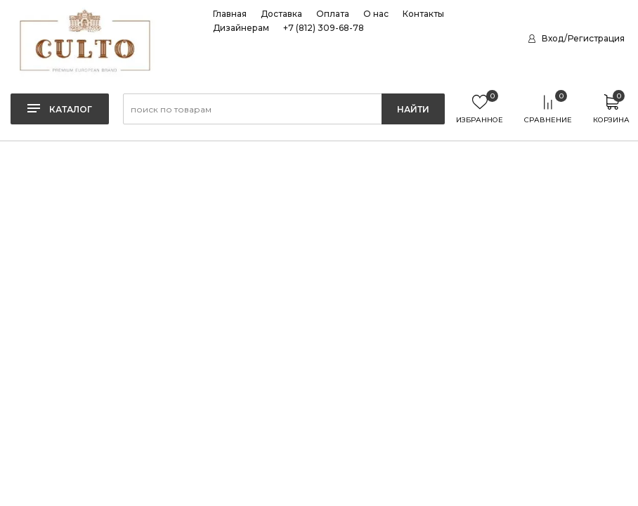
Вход (553, 38)
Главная (230, 14)
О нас (376, 14)
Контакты (423, 14)
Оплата (332, 14)
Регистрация (596, 38)
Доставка (281, 14)
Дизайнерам (241, 28)
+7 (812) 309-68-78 (323, 28)
